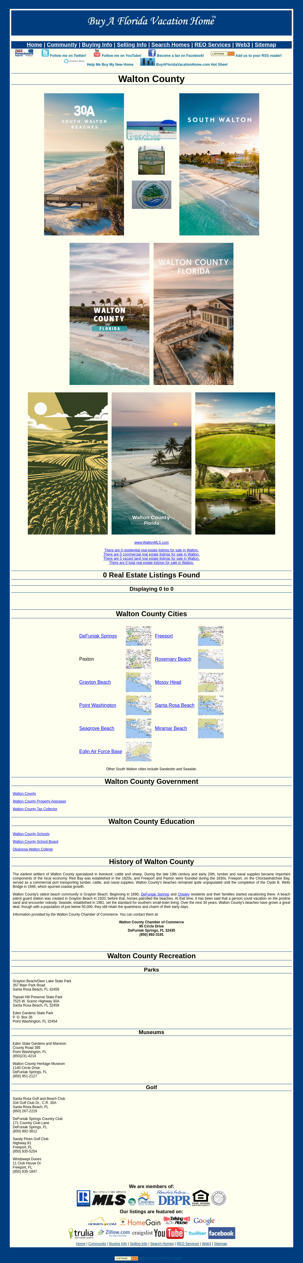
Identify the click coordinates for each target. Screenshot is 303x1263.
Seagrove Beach (96, 728)
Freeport (164, 635)
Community (62, 44)
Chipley (184, 894)
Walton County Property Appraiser (39, 801)
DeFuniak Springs (98, 635)
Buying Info (97, 44)
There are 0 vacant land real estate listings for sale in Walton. (151, 558)
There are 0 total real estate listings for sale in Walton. (151, 563)
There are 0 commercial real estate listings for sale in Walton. (151, 554)
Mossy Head (168, 682)
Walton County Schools (31, 834)
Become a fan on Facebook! (180, 56)
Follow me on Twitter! (68, 56)
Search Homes (171, 44)
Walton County (24, 794)
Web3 (243, 44)
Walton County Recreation (151, 956)
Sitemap (265, 44)
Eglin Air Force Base (100, 751)
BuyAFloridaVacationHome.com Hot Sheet (192, 64)
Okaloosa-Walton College (33, 849)
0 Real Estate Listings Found (151, 575)
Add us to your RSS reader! (259, 56)
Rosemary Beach (173, 659)
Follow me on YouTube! (121, 56)
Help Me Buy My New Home (110, 64)
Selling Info (132, 44)
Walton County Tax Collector (35, 809)
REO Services (212, 44)
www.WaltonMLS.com (151, 542)
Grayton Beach (95, 682)
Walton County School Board (35, 842)
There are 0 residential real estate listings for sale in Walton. (151, 550)
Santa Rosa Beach (174, 705)
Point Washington (97, 705)
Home (34, 44)
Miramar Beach (171, 728)
